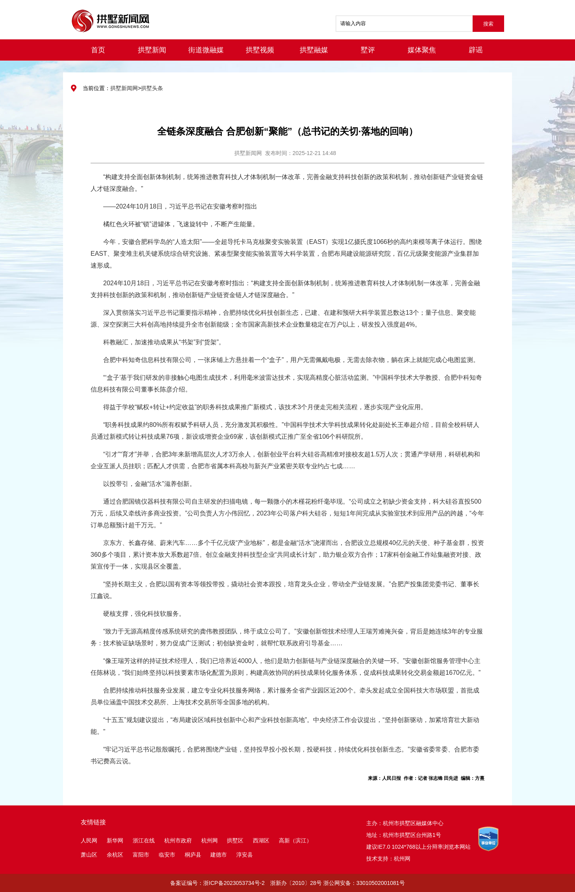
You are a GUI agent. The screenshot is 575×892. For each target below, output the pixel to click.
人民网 (89, 840)
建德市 (219, 854)
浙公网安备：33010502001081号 (364, 883)
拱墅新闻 (152, 50)
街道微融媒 (206, 50)
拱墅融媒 (314, 50)
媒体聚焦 (422, 50)
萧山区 (89, 854)
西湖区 (261, 840)
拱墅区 (235, 840)
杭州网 (209, 840)
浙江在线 (144, 840)
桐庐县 (194, 854)
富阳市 (141, 854)
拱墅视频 (260, 50)
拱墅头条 (152, 88)
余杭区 (115, 854)
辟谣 (476, 50)
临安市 (167, 854)
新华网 (115, 840)
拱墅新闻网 (124, 88)
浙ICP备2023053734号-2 (234, 883)
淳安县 (244, 854)
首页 (98, 50)
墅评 (368, 50)
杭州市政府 (178, 840)
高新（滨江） (295, 840)
